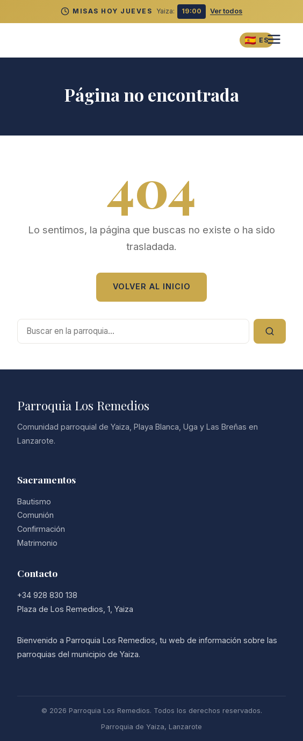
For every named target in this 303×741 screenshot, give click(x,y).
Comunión (35, 514)
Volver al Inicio (152, 286)
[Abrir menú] (274, 40)
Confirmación (41, 528)
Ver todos (226, 11)
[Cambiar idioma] (256, 40)
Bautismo (34, 501)
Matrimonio (37, 542)
